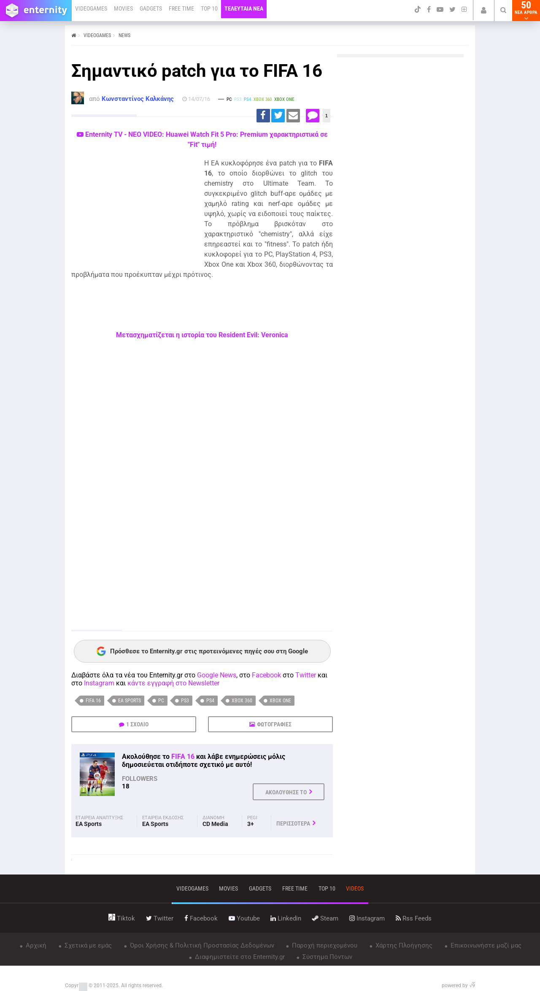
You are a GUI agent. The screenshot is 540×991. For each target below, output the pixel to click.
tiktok (121, 918)
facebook (201, 918)
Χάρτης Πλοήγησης (403, 945)
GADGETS (151, 8)
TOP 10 (209, 8)
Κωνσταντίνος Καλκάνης (138, 99)
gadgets (260, 888)
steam (325, 918)
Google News (216, 675)
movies (228, 888)
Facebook (266, 675)
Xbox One (280, 701)
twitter (159, 918)
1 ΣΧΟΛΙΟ (137, 724)
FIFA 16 (93, 701)
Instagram (99, 683)
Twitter (305, 675)
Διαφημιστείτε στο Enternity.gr (239, 957)
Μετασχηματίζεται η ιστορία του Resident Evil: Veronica (202, 335)
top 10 (327, 888)
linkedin (285, 918)
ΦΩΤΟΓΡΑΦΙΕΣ (274, 724)
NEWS (124, 35)
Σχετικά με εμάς (87, 945)
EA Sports (129, 701)
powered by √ (458, 985)
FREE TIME (181, 8)
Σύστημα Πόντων (326, 957)
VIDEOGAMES (91, 8)
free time (295, 888)
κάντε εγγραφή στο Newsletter (173, 683)
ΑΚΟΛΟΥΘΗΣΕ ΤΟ (286, 792)
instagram (367, 918)
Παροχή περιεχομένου (323, 945)
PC (161, 701)
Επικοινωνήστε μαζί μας (485, 945)
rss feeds (414, 918)
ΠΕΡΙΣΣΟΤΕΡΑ (293, 823)
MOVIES (123, 8)
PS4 (210, 701)
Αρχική (35, 945)
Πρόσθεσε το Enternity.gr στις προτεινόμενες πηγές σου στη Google (202, 651)
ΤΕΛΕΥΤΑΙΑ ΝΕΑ (243, 8)
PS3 (185, 701)
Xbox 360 (242, 701)
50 (526, 10)
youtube (244, 918)
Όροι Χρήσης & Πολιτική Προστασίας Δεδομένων (201, 945)
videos (355, 888)
